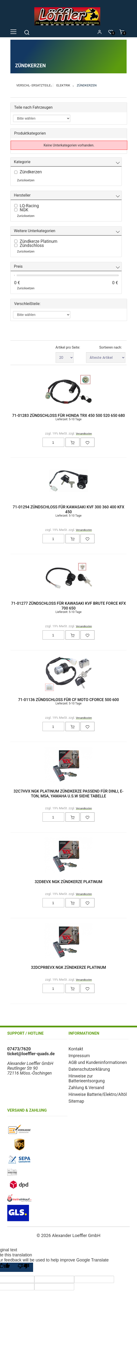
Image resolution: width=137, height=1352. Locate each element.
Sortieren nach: (110, 347)
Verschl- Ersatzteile (33, 85)
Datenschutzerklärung (89, 1069)
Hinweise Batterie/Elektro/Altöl (98, 1094)
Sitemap (76, 1101)
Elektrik (63, 85)
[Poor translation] (23, 1267)
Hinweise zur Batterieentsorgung (87, 1078)
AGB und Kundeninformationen (98, 1062)
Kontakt (76, 1048)
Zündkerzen (87, 85)
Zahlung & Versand (86, 1087)
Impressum (79, 1055)
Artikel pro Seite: (68, 347)
